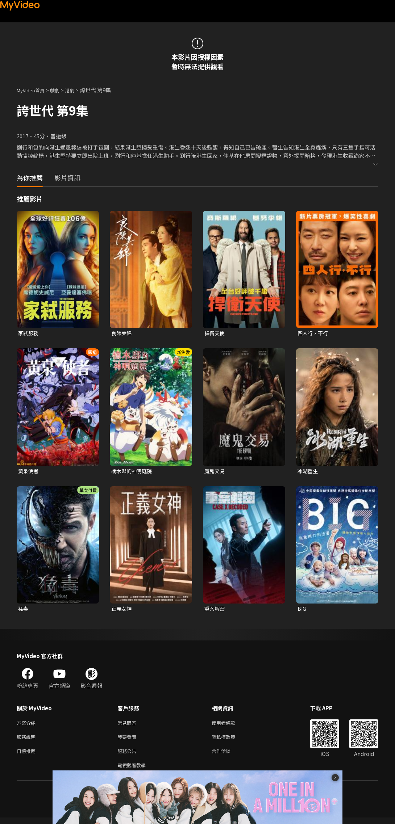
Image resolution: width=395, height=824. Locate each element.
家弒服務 (29, 333)
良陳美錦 (122, 333)
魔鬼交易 (215, 472)
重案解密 (215, 610)
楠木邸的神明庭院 (133, 472)
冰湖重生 (308, 472)
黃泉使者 (29, 472)
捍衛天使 (215, 333)
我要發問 (128, 740)
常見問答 (128, 725)
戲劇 (60, 90)
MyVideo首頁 (33, 90)
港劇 (76, 90)
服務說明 (27, 740)
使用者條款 (229, 725)
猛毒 (23, 610)
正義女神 (122, 610)
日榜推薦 (27, 756)
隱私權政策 (229, 740)
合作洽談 (227, 756)
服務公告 (128, 756)
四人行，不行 (314, 333)
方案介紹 (27, 725)
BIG (302, 610)
